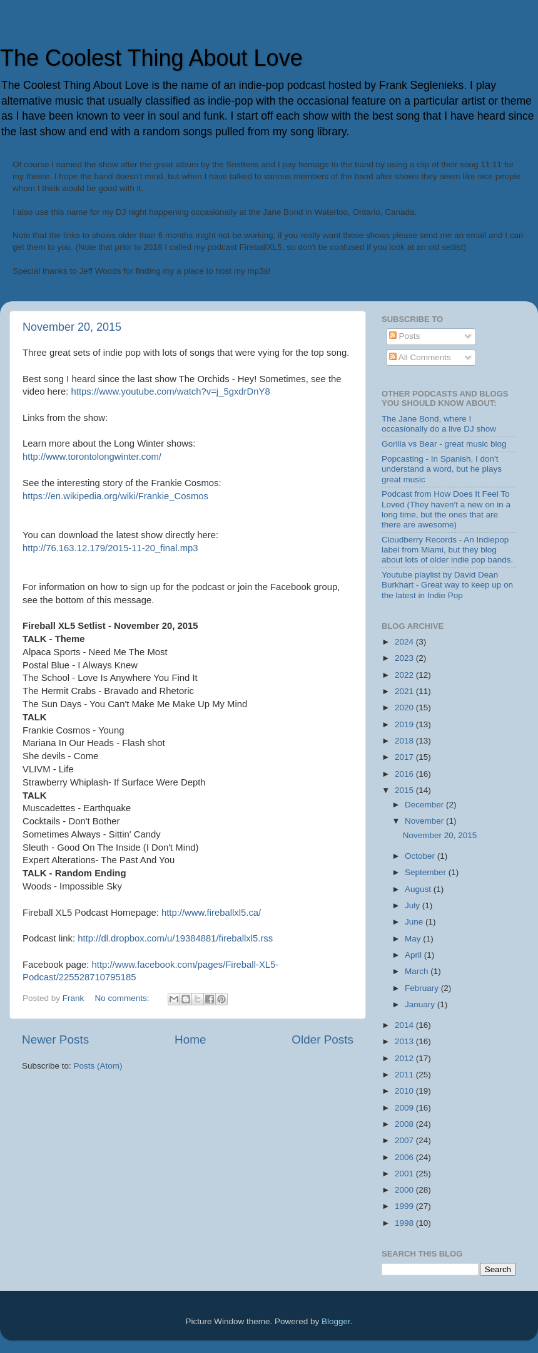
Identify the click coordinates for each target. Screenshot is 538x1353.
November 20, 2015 (72, 327)
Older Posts (322, 1039)
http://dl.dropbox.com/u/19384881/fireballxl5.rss (175, 938)
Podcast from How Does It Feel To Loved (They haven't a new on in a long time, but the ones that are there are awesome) (446, 509)
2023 (405, 658)
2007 (405, 1140)
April (414, 955)
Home (190, 1039)
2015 (405, 790)
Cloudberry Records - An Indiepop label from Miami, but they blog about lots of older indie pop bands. (447, 549)
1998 (405, 1223)
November (425, 821)
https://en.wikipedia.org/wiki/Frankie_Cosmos (115, 496)
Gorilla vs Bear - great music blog (444, 443)
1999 (405, 1206)
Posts (404, 336)
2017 (405, 757)
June (415, 921)
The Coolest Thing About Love (151, 58)
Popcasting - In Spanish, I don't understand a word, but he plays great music (442, 469)
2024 (405, 641)
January (421, 1004)
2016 (405, 774)
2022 (405, 675)
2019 (405, 724)
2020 (405, 707)
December (425, 804)
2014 (405, 1025)
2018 (405, 740)
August (419, 889)
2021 (405, 691)
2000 (405, 1190)
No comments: (123, 998)
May (414, 938)
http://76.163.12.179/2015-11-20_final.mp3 (110, 548)
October (421, 856)
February (423, 988)
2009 (405, 1107)
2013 (405, 1041)
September (427, 872)
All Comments (420, 357)
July (413, 905)
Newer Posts (55, 1039)
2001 (405, 1173)
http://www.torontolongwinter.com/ (92, 457)
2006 (405, 1157)
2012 (405, 1058)
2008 (405, 1124)
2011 (405, 1074)
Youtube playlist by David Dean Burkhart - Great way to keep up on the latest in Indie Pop (447, 584)
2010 (405, 1091)
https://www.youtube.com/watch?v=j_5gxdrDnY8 (170, 391)
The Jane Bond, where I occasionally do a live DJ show (439, 423)
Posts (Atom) (98, 1065)
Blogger (336, 1321)
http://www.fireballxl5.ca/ (211, 913)
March (417, 971)
